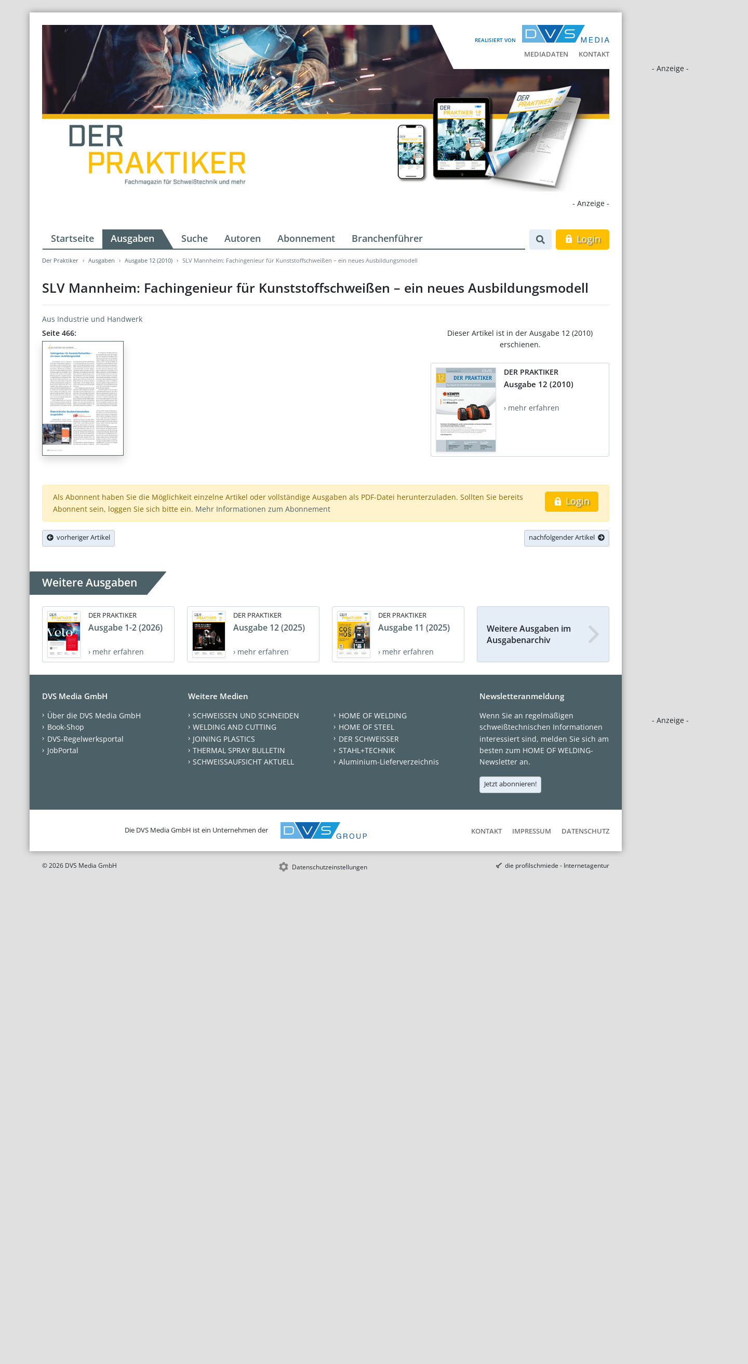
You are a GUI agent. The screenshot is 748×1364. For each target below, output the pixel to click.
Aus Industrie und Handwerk (92, 319)
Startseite (72, 238)
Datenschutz (585, 831)
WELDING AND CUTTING (234, 727)
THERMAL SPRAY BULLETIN (239, 750)
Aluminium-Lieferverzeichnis (389, 762)
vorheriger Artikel (78, 537)
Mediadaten (546, 54)
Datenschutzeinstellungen (329, 867)
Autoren (242, 238)
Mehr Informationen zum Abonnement (262, 509)
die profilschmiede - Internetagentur (557, 865)
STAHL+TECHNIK (367, 750)
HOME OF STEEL (366, 727)
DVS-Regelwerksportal (85, 739)
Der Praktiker (60, 260)
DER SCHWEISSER (369, 739)
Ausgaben (132, 238)
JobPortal (62, 750)
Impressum (531, 831)
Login (582, 239)
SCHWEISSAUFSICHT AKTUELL (243, 762)
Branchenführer (387, 238)
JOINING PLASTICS (224, 739)
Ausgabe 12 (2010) (148, 260)
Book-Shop (65, 727)
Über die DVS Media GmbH (94, 715)
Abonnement (306, 238)
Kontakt (594, 54)
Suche (194, 238)
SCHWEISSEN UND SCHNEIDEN (246, 715)
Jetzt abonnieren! (510, 783)
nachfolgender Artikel (567, 537)
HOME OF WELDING (373, 715)
